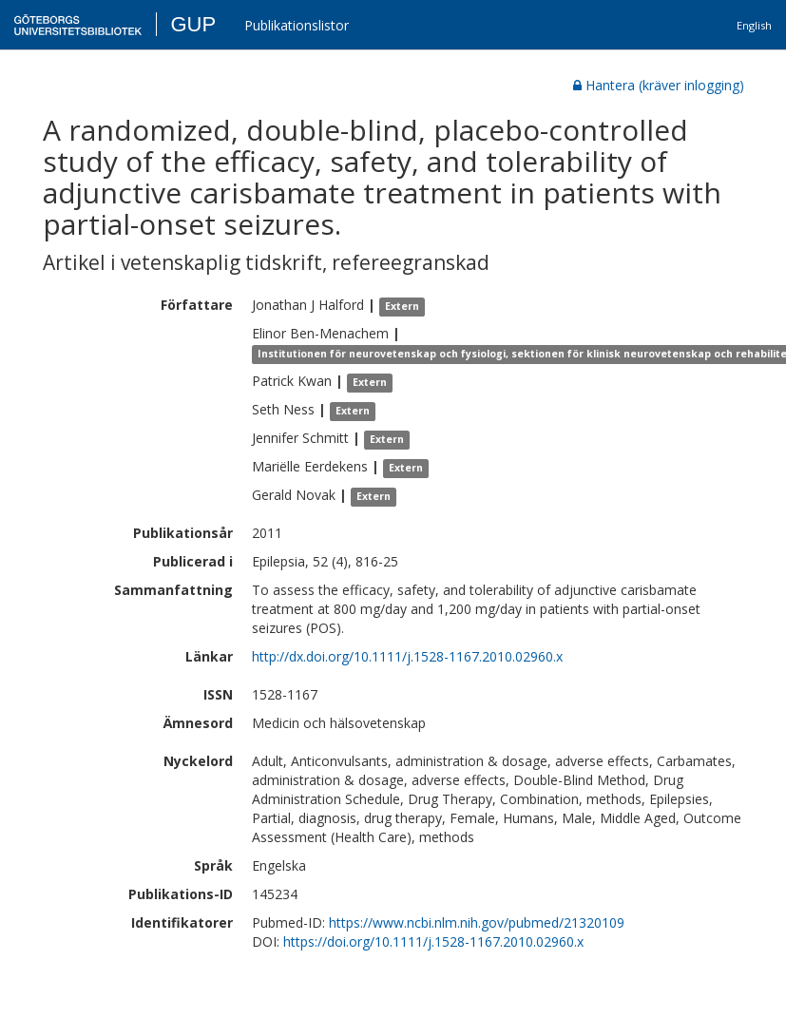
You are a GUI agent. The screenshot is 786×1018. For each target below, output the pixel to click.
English (754, 25)
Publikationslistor (296, 25)
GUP (193, 24)
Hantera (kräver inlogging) (658, 85)
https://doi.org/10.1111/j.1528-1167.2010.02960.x (433, 941)
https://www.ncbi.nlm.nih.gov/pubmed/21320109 (476, 922)
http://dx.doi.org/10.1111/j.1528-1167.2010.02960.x (407, 656)
